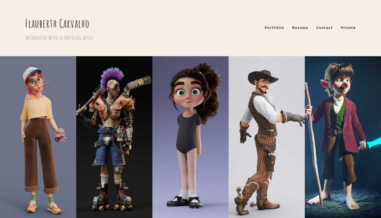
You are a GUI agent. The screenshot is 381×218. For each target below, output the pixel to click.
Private (348, 28)
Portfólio (274, 28)
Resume (300, 28)
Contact (324, 28)
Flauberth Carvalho (57, 23)
